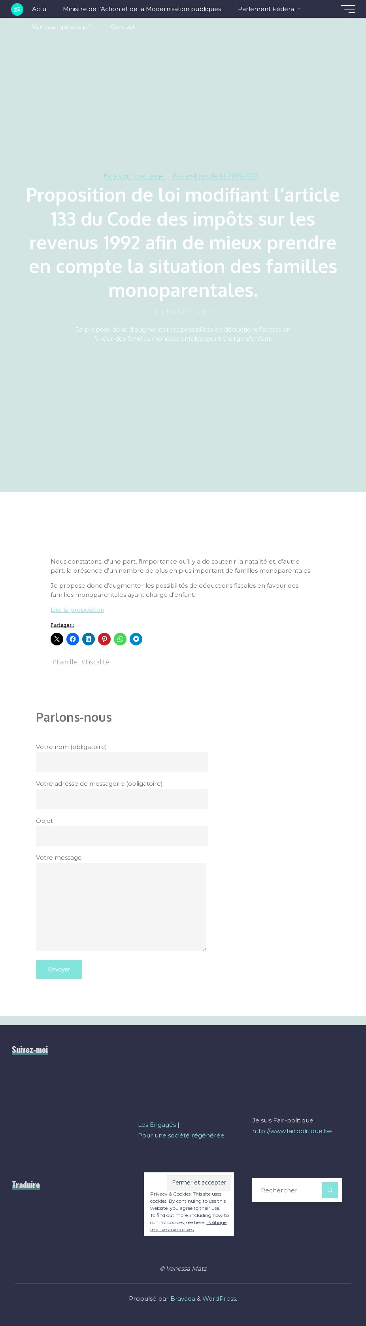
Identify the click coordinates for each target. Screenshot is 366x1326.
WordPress (219, 1298)
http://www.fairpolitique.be (292, 1131)
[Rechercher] (330, 1190)
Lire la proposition (78, 609)
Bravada (182, 1298)
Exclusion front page (133, 175)
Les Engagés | (158, 1124)
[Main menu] (347, 9)
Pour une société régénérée (181, 1135)
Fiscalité (97, 662)
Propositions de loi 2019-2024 (217, 175)
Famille (67, 662)
